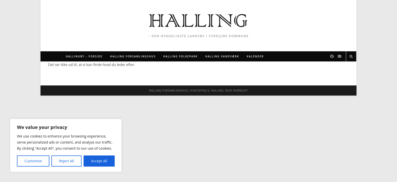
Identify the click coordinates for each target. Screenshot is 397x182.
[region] (66, 145)
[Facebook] (332, 56)
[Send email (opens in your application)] (339, 56)
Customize (33, 160)
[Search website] (351, 56)
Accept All (99, 160)
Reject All (66, 160)
